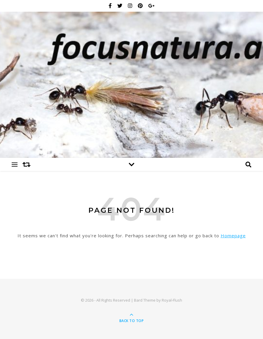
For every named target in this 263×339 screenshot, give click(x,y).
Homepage (233, 235)
